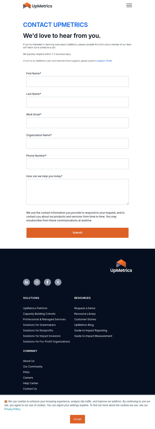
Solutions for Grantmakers (39, 324)
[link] (37, 5)
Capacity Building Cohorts (39, 313)
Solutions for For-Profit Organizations (46, 341)
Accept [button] (78, 419)
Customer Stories (85, 319)
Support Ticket (104, 60)
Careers (28, 377)
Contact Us (30, 388)
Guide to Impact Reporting (90, 330)
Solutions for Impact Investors (42, 336)
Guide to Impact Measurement (93, 336)
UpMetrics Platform (35, 308)
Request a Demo (84, 308)
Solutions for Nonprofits (38, 330)
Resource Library (85, 313)
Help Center (30, 383)
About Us (29, 361)
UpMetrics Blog (84, 324)
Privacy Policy (12, 409)
